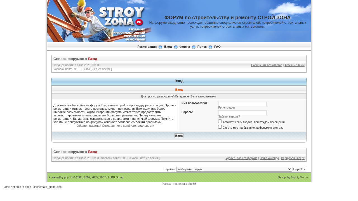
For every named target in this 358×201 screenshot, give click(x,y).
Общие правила (88, 125)
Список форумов (68, 59)
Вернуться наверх (293, 158)
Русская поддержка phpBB (179, 183)
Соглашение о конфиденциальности (128, 125)
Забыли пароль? (229, 116)
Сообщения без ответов (266, 65)
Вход (168, 46)
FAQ (217, 46)
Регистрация (147, 46)
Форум (185, 46)
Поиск (202, 46)
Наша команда (269, 158)
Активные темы (294, 65)
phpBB (68, 177)
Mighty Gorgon (300, 177)
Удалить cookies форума (241, 158)
